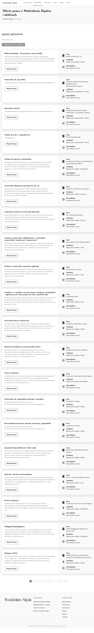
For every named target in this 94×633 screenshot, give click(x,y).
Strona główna (27, 2)
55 (60, 581)
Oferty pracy (37, 2)
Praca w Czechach (39, 608)
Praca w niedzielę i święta (41, 611)
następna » (65, 581)
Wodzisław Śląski (8, 19)
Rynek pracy (47, 2)
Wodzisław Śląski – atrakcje (41, 605)
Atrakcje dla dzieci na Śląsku (41, 602)
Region (55, 2)
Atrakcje (68, 2)
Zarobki (61, 2)
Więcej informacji (11, 69)
